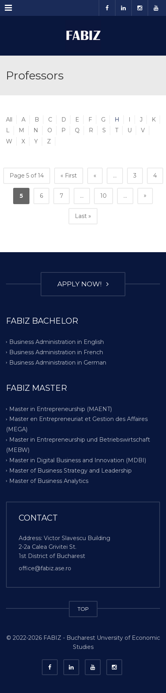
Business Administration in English (56, 342)
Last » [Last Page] (83, 216)
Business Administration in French (56, 351)
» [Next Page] (145, 195)
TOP (83, 609)
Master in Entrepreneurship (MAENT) (60, 408)
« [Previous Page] (95, 175)
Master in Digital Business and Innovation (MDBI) (77, 460)
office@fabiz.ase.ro (45, 568)
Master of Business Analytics (48, 481)
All (9, 119)
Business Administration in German (57, 362)
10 (103, 195)
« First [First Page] (69, 175)
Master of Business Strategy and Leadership (70, 470)
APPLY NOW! (83, 284)
